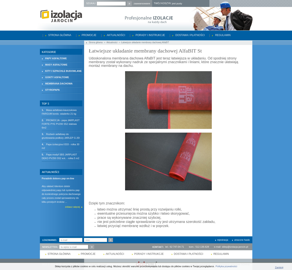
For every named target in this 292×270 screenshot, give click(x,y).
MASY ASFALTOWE (56, 64)
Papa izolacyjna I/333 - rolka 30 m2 (60, 146)
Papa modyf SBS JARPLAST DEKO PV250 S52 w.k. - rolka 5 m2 (60, 156)
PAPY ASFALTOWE (56, 58)
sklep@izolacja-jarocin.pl (235, 246)
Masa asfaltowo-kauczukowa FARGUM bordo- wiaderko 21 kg (59, 111)
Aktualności (116, 35)
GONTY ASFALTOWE (57, 77)
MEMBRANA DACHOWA (59, 83)
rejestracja (222, 240)
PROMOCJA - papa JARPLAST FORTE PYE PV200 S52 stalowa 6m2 (61, 124)
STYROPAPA (52, 90)
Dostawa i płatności (190, 35)
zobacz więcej (72, 207)
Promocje (89, 35)
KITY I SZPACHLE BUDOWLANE (63, 71)
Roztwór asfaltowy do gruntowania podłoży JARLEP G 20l (61, 135)
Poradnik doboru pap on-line (58, 178)
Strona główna (59, 35)
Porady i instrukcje (150, 35)
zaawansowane (142, 3)
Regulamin (222, 35)
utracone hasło (242, 240)
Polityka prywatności (226, 266)
